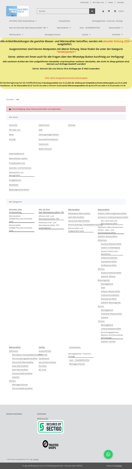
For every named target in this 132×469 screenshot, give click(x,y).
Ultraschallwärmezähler (22, 388)
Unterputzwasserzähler (111, 328)
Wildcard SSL (42, 418)
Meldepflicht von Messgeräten (16, 173)
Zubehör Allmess (108, 276)
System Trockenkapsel (110, 247)
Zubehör (104, 317)
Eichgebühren (15, 180)
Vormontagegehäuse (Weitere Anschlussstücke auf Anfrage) (112, 335)
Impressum (43, 144)
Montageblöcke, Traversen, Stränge (80, 355)
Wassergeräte (104, 280)
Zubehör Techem (108, 341)
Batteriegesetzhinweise (19, 189)
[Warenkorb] (119, 11)
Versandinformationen (48, 139)
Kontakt (120, 2)
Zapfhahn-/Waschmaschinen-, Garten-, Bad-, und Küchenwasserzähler (111, 230)
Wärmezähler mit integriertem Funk (76, 229)
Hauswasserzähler (109, 261)
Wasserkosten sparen (18, 158)
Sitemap (71, 125)
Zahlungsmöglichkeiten (49, 134)
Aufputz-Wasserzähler (110, 291)
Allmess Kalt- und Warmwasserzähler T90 (49, 217)
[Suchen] (63, 11)
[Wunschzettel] (109, 11)
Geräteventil (44, 358)
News (110, 2)
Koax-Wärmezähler (20, 366)
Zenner (101, 306)
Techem (101, 321)
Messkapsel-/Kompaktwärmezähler (27, 354)
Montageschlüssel (20, 384)
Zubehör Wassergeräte (111, 302)
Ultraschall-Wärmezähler (79, 221)
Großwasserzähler (109, 265)
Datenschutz (44, 125)
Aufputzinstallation (109, 257)
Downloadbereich (16, 153)
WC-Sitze (42, 369)
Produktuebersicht (17, 163)
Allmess (101, 269)
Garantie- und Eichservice (20, 168)
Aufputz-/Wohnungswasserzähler (112, 213)
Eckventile (43, 354)
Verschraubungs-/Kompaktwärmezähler (85, 224)
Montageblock (107, 284)
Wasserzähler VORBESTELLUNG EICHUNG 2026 (20, 228)
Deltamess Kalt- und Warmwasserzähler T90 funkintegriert (49, 225)
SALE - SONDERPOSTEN (79, 360)
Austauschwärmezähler (22, 373)
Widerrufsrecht (45, 149)
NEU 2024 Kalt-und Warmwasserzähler (109, 222)
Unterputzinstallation (110, 295)
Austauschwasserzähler (111, 244)
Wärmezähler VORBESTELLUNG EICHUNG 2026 (20, 219)
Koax (103, 287)
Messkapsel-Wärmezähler (79, 213)
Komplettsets (75, 347)
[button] (103, 11)
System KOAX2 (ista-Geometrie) (109, 252)
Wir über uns (98, 2)
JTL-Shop (119, 466)
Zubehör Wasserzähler (107, 236)
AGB (40, 130)
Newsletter (13, 185)
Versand (35, 459)
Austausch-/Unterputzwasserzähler (113, 217)
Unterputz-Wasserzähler (111, 313)
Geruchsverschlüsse (47, 362)
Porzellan (43, 366)
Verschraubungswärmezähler (25, 358)
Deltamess (102, 240)
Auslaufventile (45, 351)
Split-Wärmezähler (76, 217)
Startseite (84, 2)
